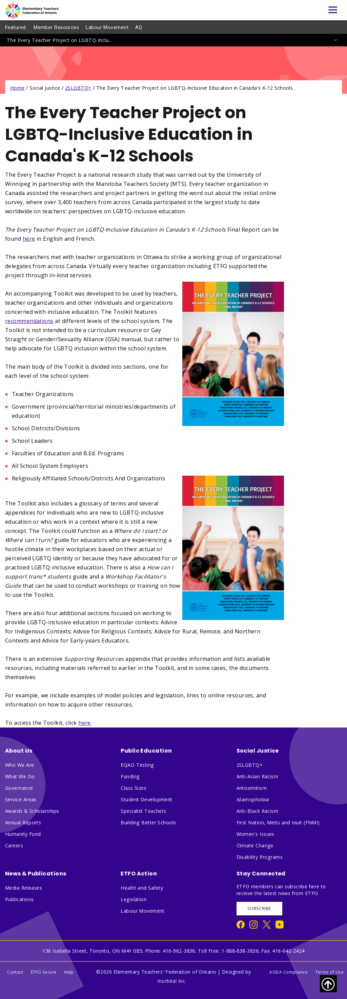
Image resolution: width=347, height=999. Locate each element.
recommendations (29, 321)
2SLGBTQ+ (78, 88)
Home (17, 88)
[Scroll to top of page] (328, 983)
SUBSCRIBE (259, 908)
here (29, 238)
